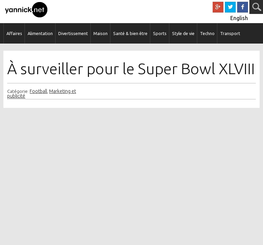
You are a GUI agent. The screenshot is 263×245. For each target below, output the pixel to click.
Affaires (14, 33)
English (239, 18)
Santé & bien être (130, 33)
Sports (160, 33)
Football (38, 91)
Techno (207, 33)
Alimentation (40, 33)
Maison (100, 33)
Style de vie (183, 33)
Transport (230, 33)
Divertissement (73, 33)
